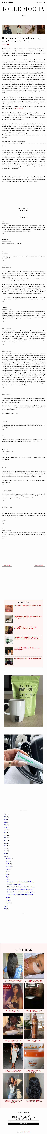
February (8, 900)
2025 (5, 814)
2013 (5, 846)
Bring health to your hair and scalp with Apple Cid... (21, 892)
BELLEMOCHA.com (25, 1131)
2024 (5, 817)
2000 (5, 909)
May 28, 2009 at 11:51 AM (6, 422)
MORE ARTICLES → (39, 565)
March (7, 898)
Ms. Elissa (4, 421)
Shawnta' (4, 506)
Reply (3, 233)
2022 (5, 822)
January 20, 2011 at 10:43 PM (7, 507)
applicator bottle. (19, 108)
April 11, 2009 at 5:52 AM (6, 267)
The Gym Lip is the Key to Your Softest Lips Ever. (27, 605)
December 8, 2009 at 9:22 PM (7, 451)
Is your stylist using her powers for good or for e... (20, 889)
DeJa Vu (4, 327)
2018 (5, 832)
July (7, 871)
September (8, 866)
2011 (5, 851)
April (7, 879)
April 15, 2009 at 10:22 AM (6, 309)
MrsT (3, 350)
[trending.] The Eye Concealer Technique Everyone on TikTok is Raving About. (25, 627)
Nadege (4, 266)
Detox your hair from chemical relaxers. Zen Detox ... (20, 882)
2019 (5, 830)
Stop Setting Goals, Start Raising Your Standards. (27, 658)
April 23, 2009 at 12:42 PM (6, 351)
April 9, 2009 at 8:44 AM (6, 223)
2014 (5, 843)
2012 (5, 848)
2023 (5, 819)
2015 (5, 840)
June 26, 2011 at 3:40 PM (6, 530)
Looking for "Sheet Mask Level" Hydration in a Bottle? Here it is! (27, 649)
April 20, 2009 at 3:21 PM (6, 328)
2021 (5, 825)
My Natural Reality (7, 490)
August (8, 869)
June (7, 874)
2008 (5, 906)
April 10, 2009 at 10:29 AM (6, 253)
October (8, 864)
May (7, 877)
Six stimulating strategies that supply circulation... (20, 894)
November (8, 861)
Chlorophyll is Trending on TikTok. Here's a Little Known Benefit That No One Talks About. (27, 638)
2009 (5, 856)
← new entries (6, 565)
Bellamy (4, 528)
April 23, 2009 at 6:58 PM (6, 394)
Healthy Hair (5, 44)
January (8, 903)
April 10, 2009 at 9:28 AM (6, 241)
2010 (5, 853)
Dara (3, 221)
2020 (5, 827)
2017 (5, 835)
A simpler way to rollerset (14, 884)
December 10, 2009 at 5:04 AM (7, 468)
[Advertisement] (23, 583)
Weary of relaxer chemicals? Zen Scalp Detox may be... (21, 887)
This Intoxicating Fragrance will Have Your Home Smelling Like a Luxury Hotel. (27, 617)
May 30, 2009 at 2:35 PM (6, 437)
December (8, 858)
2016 (5, 838)
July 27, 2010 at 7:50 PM (6, 491)
